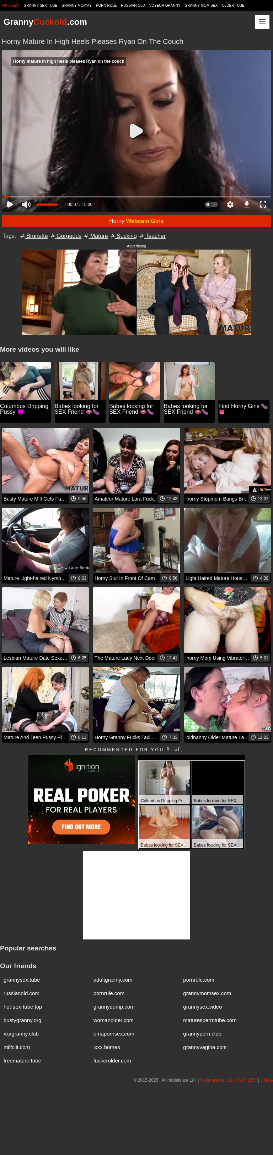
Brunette (33, 236)
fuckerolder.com (112, 1061)
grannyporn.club (202, 1034)
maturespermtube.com (209, 1020)
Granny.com (45, 22)
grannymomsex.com (207, 993)
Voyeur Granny (165, 5)
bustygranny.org (22, 1020)
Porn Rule (106, 5)
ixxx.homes (106, 1047)
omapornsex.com (113, 1034)
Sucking (123, 236)
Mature (95, 236)
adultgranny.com (113, 980)
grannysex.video (202, 1007)
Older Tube (233, 5)
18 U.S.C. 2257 (242, 1080)
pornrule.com (198, 980)
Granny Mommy (76, 5)
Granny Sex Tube (41, 5)
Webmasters (212, 1080)
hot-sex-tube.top (23, 1007)
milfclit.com (17, 1047)
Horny (136, 221)
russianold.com (21, 993)
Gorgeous (65, 236)
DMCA (267, 1080)
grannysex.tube (22, 980)
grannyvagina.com (205, 1047)
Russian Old (133, 5)
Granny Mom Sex (201, 5)
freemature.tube (22, 1061)
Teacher (152, 236)
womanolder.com (113, 1020)
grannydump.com (114, 1007)
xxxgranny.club (21, 1034)
